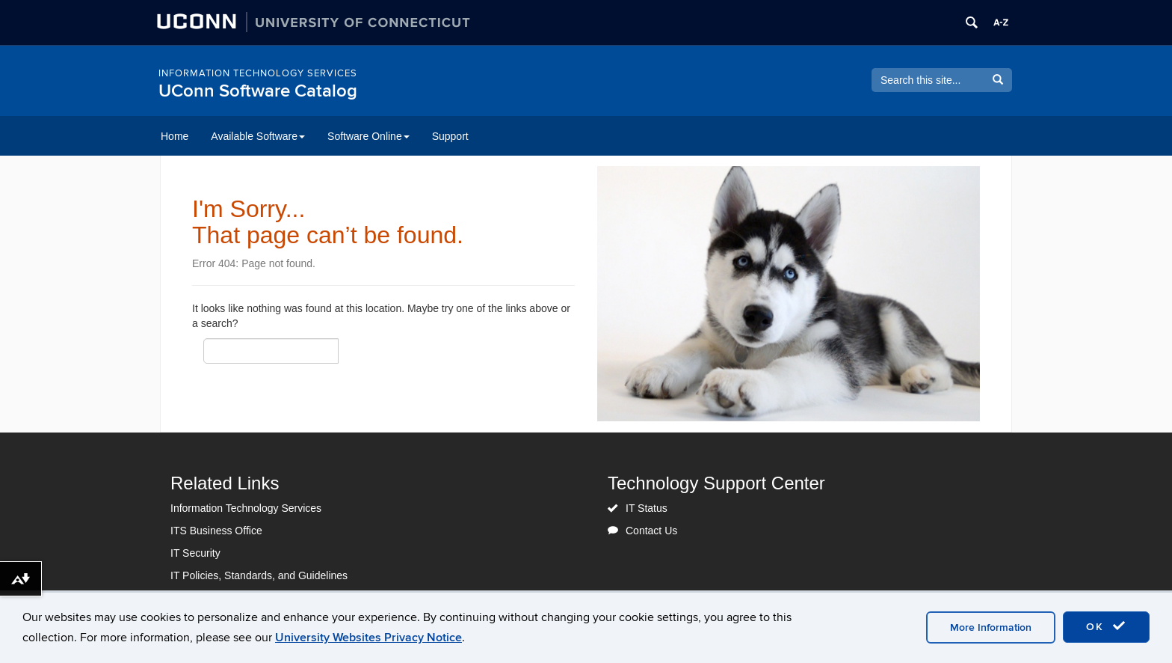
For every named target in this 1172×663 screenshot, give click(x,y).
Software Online (368, 136)
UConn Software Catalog (257, 91)
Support (450, 136)
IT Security (195, 553)
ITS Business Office (216, 531)
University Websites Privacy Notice (368, 637)
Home (174, 136)
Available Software (258, 136)
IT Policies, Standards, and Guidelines (259, 575)
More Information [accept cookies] (990, 627)
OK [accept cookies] (1106, 626)
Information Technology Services (257, 73)
